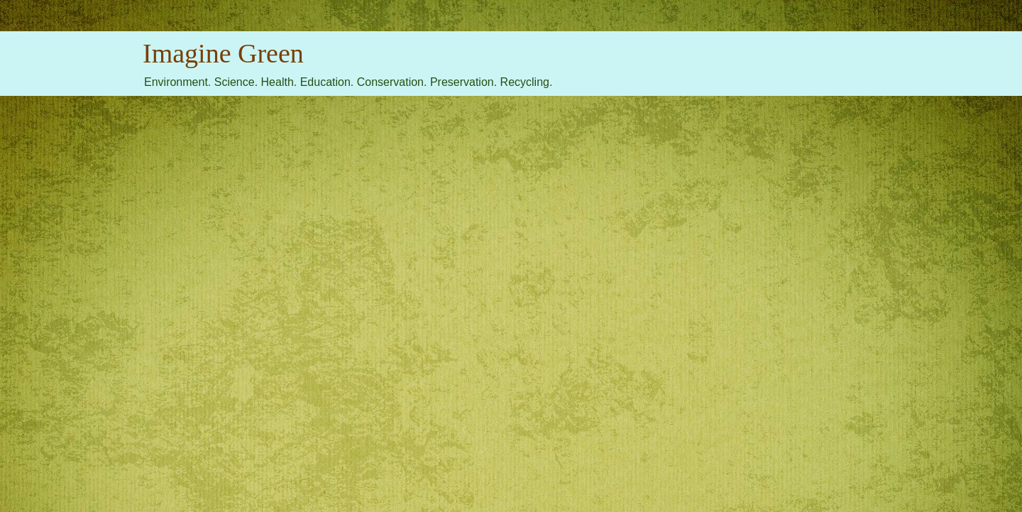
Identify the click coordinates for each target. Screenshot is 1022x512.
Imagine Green (223, 53)
